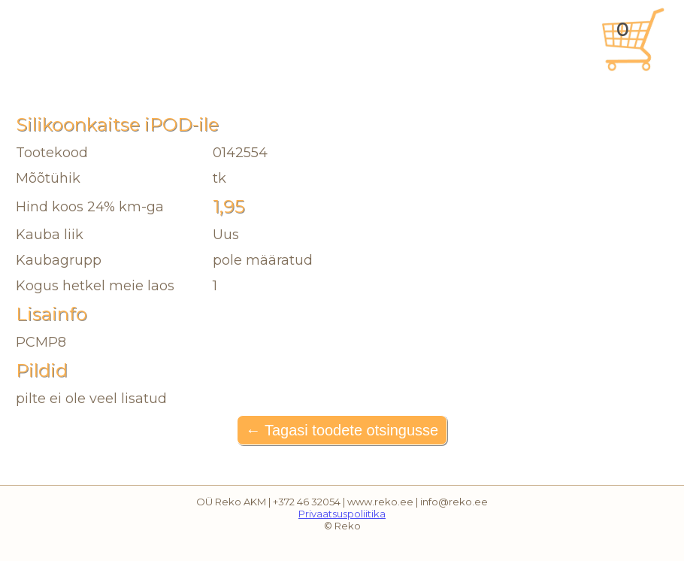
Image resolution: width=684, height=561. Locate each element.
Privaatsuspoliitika (342, 514)
